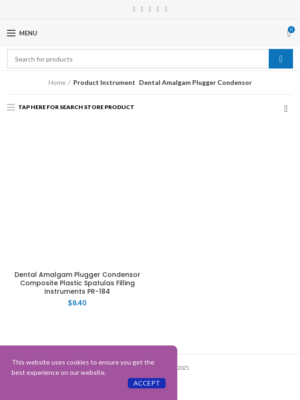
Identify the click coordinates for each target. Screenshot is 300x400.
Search (281, 59)
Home (57, 82)
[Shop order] (286, 109)
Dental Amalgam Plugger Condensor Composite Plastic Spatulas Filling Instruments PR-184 (77, 283)
